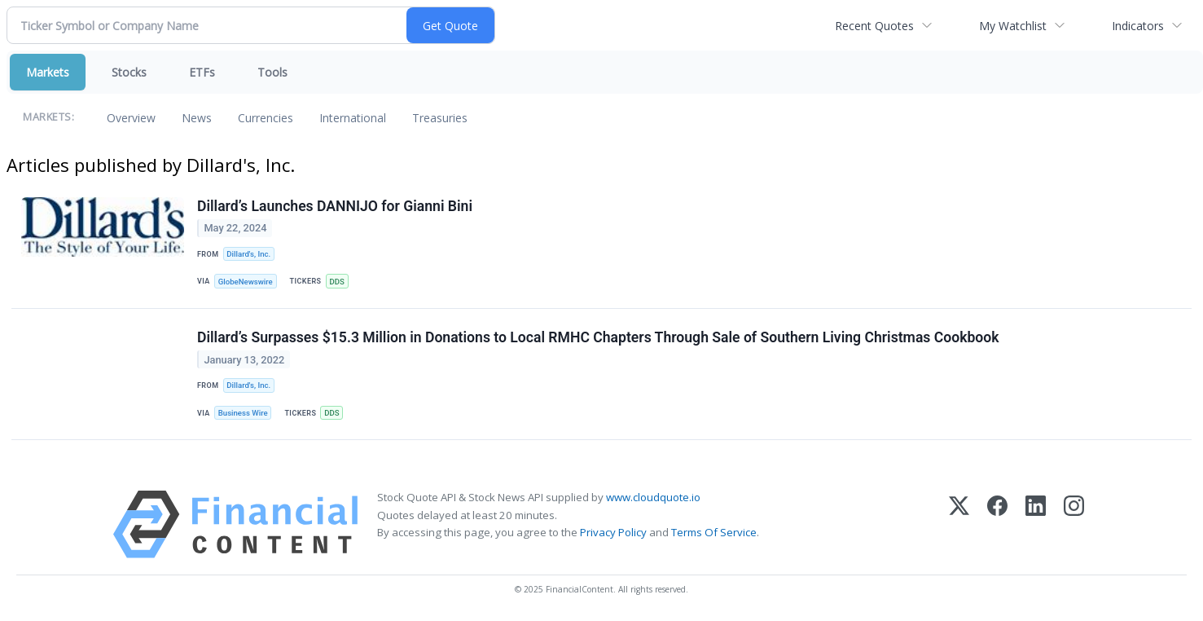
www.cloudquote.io (653, 497)
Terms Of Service (714, 532)
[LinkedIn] (1035, 524)
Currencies (265, 118)
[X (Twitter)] (959, 524)
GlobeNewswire (245, 281)
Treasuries (440, 118)
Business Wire (243, 412)
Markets (47, 72)
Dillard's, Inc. (248, 253)
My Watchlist (1013, 25)
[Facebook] (997, 524)
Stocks (129, 72)
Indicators (1138, 25)
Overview (131, 118)
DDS (336, 281)
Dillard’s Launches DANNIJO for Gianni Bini (334, 206)
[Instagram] (1074, 524)
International (352, 118)
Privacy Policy (613, 532)
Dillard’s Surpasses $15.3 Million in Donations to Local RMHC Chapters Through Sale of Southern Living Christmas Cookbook (598, 337)
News (197, 118)
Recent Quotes (874, 25)
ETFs (202, 72)
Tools (272, 72)
